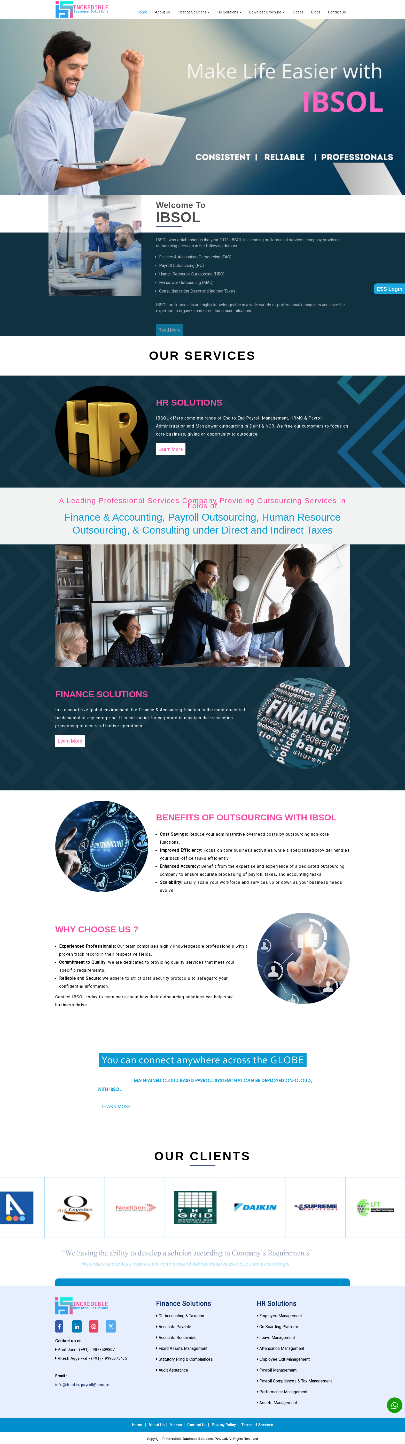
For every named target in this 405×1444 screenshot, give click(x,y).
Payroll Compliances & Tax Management (295, 1381)
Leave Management (277, 1337)
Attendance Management (281, 1348)
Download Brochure (267, 12)
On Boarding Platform (278, 1326)
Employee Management (280, 1315)
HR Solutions (229, 12)
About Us (162, 12)
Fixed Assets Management (183, 1348)
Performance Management (283, 1391)
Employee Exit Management (284, 1359)
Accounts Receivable (178, 1337)
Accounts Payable (175, 1326)
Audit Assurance (173, 1370)
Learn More (171, 449)
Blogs (315, 12)
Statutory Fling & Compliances (186, 1359)
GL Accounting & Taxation (181, 1315)
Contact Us (337, 12)
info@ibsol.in (67, 1384)
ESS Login (389, 288)
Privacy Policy (224, 1425)
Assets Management (278, 1402)
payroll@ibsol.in (95, 1384)
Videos (297, 12)
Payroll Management (278, 1370)
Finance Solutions (194, 12)
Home (142, 12)
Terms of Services (257, 1425)
